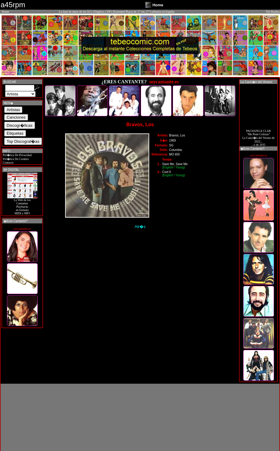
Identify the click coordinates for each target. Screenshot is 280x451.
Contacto (8, 162)
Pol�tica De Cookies (15, 159)
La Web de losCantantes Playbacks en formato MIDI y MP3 (22, 205)
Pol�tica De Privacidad (17, 155)
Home (5, 11)
